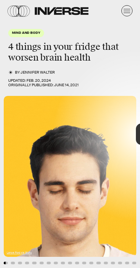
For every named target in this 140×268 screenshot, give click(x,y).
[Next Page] (93, 134)
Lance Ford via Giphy (19, 252)
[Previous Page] (23, 134)
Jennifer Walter (38, 72)
